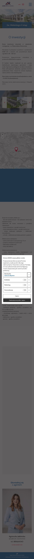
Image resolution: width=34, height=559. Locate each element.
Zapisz (17, 296)
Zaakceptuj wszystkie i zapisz (17, 300)
